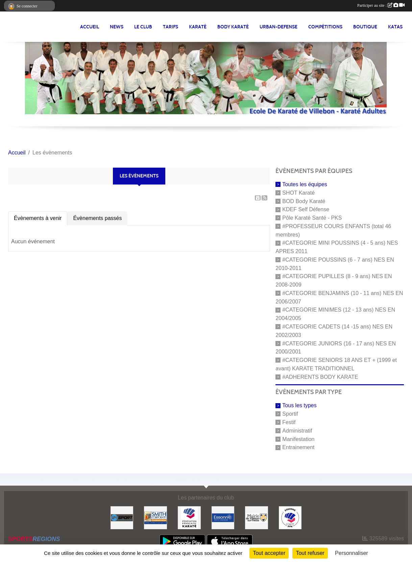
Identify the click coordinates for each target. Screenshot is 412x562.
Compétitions (325, 27)
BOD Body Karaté (303, 201)
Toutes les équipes (304, 184)
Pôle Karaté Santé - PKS (312, 218)
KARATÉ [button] (198, 27)
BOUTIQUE (365, 27)
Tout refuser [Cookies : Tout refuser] (310, 553)
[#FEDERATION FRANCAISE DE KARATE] (189, 517)
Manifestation (298, 439)
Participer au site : (381, 5)
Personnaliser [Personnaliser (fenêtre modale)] (351, 553)
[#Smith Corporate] (155, 517)
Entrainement (298, 447)
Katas (395, 27)
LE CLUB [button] (143, 27)
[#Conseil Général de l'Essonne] (223, 517)
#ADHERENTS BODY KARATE (320, 377)
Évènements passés (97, 218)
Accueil (89, 27)
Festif (288, 422)
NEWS (116, 27)
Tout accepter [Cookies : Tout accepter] (269, 553)
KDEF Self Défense (305, 209)
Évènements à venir (38, 218)
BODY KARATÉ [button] (233, 27)
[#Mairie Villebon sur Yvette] (256, 517)
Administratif (297, 431)
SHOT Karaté (298, 193)
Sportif (290, 414)
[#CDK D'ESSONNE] (290, 517)
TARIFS (170, 27)
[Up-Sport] (122, 517)
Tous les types (299, 405)
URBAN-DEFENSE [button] (278, 27)
